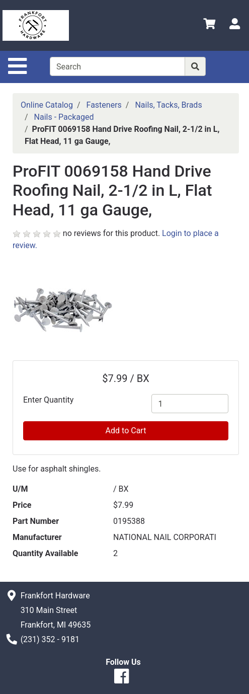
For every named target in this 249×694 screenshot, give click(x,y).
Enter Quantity (48, 400)
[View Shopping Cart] (209, 25)
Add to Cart (126, 430)
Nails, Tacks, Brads (168, 105)
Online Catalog (47, 105)
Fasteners (104, 105)
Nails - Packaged (64, 117)
